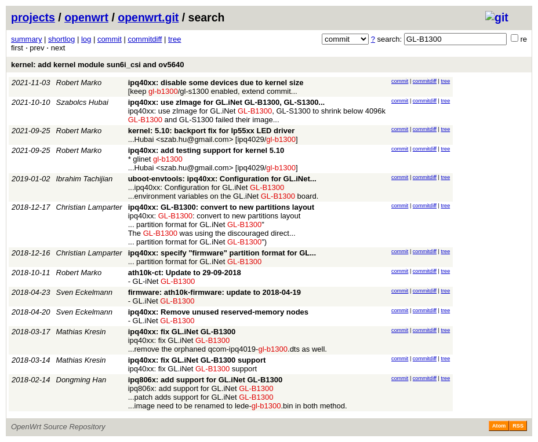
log (86, 39)
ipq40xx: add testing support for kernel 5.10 (206, 150)
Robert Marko (79, 82)
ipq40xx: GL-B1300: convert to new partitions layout (221, 207)
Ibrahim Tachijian (84, 178)
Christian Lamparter (89, 207)
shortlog (61, 39)
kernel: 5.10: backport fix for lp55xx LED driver (211, 130)
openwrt (86, 17)
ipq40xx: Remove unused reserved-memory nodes (218, 312)
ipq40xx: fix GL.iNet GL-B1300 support (197, 360)
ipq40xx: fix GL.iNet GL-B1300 (182, 331)
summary (26, 39)
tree (174, 39)
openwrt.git (148, 17)
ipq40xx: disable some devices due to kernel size (216, 82)
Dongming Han (81, 379)
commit (109, 39)
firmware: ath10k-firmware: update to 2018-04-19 (214, 292)
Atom (499, 426)
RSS (518, 426)
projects (33, 17)
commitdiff (145, 39)
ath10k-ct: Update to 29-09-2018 (184, 272)
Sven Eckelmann (84, 292)
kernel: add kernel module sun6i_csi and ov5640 (97, 64)
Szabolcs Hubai (82, 102)
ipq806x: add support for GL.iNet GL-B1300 (205, 379)
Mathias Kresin (81, 331)
